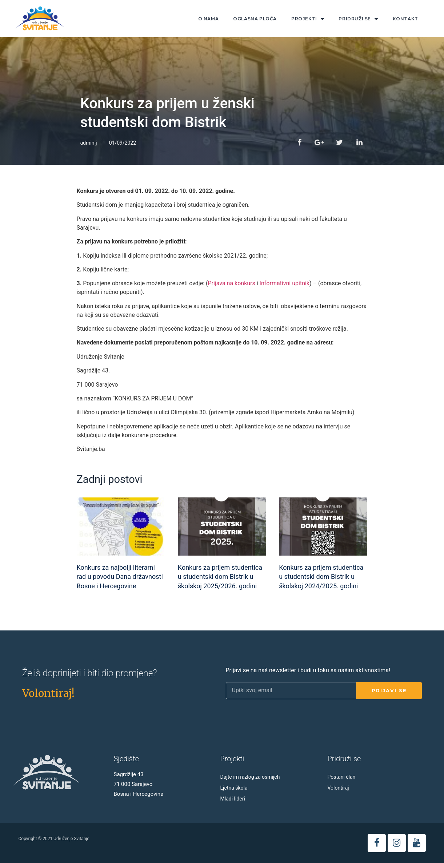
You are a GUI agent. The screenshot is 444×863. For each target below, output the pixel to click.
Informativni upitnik (284, 283)
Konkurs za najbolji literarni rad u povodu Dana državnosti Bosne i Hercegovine (120, 576)
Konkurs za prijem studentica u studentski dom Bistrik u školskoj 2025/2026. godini (220, 576)
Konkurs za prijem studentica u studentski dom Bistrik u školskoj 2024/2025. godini (321, 576)
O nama (208, 18)
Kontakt (405, 18)
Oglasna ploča (255, 18)
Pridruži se (358, 19)
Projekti (307, 19)
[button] (48, 693)
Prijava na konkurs (231, 283)
